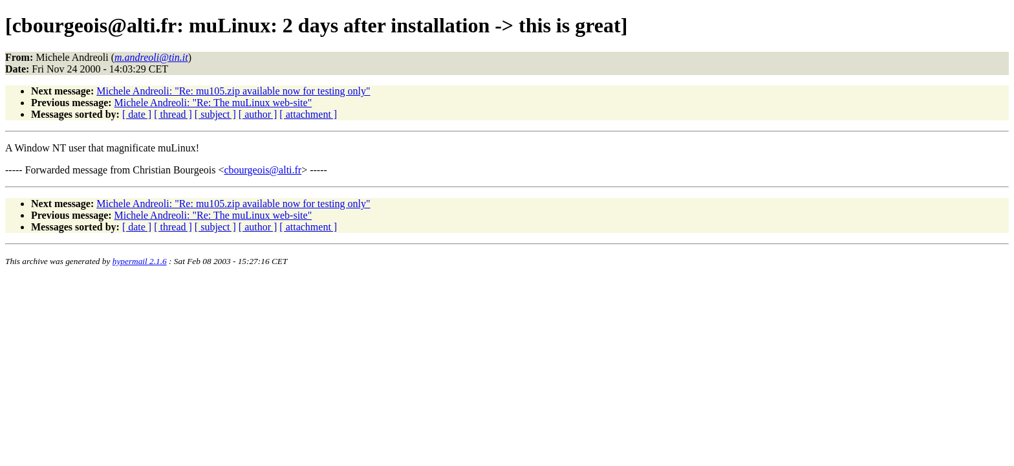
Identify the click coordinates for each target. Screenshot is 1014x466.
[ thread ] (173, 114)
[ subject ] (215, 114)
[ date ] (136, 114)
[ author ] (258, 114)
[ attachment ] (308, 114)
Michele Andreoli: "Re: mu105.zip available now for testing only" (233, 90)
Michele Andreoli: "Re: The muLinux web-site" (213, 102)
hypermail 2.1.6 (140, 261)
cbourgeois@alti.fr (262, 169)
